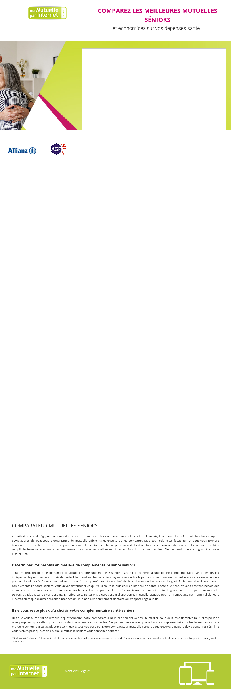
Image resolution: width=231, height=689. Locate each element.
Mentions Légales (78, 671)
